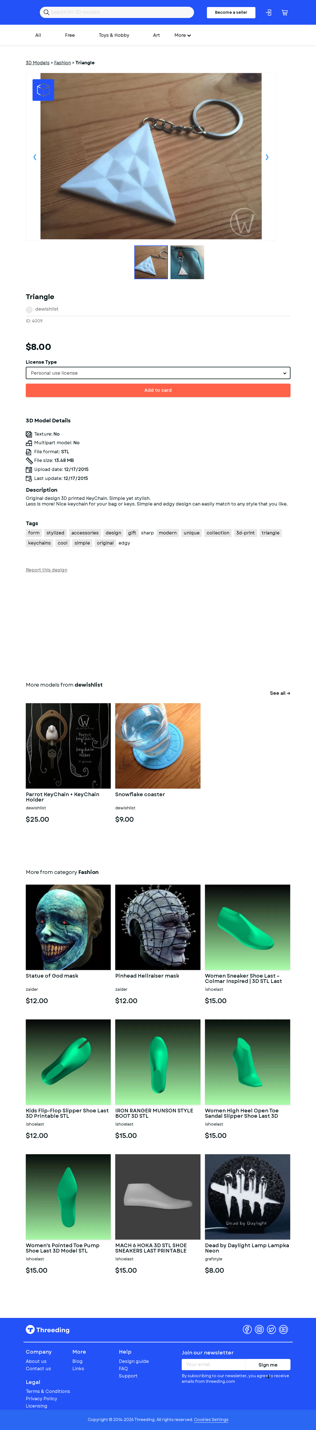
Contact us (38, 1368)
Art (156, 35)
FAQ (123, 1368)
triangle (271, 533)
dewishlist (47, 309)
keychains (39, 543)
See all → (280, 693)
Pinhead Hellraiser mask (147, 976)
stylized (55, 533)
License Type (41, 362)
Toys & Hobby (114, 35)
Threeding (47, 1329)
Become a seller (231, 12)
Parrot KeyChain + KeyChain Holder (62, 797)
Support (128, 1376)
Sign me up (268, 1366)
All (38, 35)
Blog (77, 1361)
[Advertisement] (158, 626)
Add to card (158, 390)
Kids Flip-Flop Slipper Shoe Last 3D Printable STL (67, 1113)
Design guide (134, 1361)
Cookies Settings (211, 1419)
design (113, 533)
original (105, 543)
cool (63, 543)
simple (82, 543)
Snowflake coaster (140, 795)
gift (132, 533)
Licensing (36, 1406)
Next (267, 156)
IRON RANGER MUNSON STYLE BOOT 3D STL (154, 1113)
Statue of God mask (52, 976)
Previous (35, 156)
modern (168, 533)
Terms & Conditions (48, 1391)
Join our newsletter (208, 1352)
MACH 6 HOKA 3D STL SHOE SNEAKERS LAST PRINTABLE (151, 1248)
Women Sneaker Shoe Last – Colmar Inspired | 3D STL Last (243, 979)
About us (36, 1361)
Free (70, 35)
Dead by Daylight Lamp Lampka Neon (247, 1248)
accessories (85, 533)
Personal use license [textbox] (54, 373)
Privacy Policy (41, 1398)
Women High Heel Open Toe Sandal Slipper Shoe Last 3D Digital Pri (242, 1113)
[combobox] (158, 373)
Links (78, 1368)
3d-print (245, 533)
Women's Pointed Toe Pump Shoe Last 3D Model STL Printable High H (63, 1248)
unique (192, 533)
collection (218, 533)
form (34, 533)
